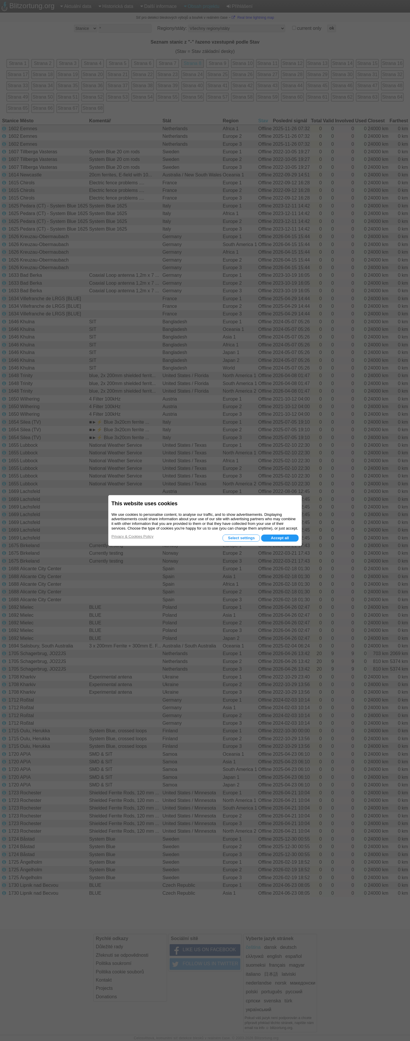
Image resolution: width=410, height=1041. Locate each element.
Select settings (241, 538)
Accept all (280, 538)
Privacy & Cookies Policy (132, 536)
